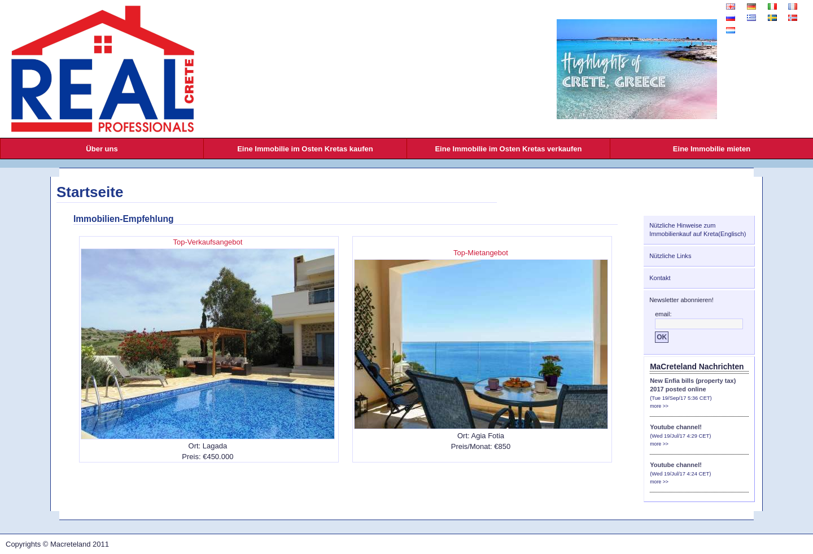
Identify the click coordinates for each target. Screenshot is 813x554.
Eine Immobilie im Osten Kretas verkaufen (508, 149)
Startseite (90, 192)
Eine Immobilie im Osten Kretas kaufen (305, 149)
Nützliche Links (670, 255)
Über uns (101, 149)
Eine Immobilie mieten (711, 149)
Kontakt (659, 277)
